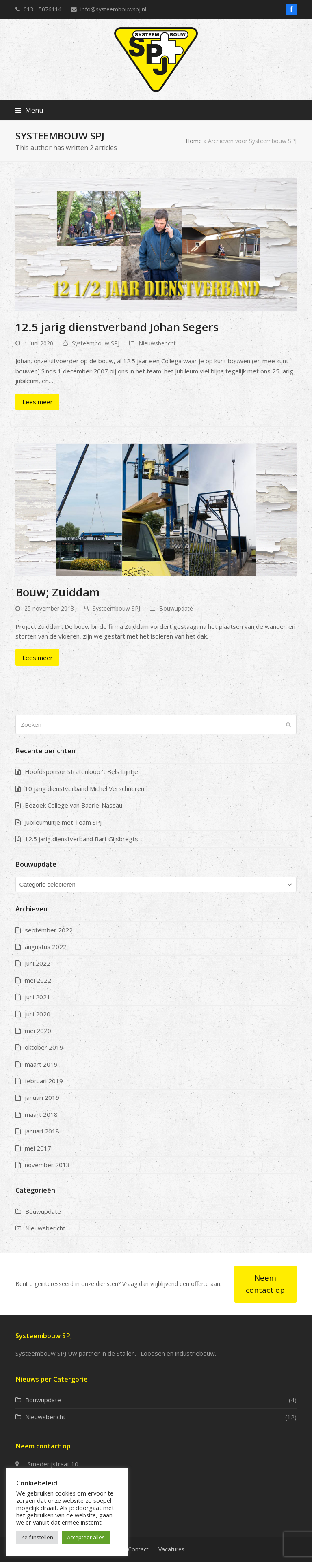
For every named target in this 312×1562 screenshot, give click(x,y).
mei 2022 (38, 980)
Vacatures (171, 1549)
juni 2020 (37, 1014)
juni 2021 (37, 997)
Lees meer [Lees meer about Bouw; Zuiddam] (37, 658)
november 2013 (47, 1165)
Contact (138, 1549)
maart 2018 (41, 1114)
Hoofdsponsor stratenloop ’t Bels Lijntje (81, 771)
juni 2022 (37, 963)
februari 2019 (44, 1081)
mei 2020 (38, 1030)
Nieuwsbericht (157, 343)
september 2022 (49, 930)
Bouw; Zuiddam (57, 592)
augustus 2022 (46, 947)
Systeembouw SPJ (95, 343)
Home (194, 141)
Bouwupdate (176, 608)
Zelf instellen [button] (37, 1537)
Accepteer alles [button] (86, 1537)
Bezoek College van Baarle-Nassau (73, 805)
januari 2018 (42, 1131)
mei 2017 (38, 1148)
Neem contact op (265, 1284)
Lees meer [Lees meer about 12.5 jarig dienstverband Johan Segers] (37, 402)
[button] (29, 110)
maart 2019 (41, 1064)
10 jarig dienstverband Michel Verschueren (84, 788)
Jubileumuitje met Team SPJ (63, 822)
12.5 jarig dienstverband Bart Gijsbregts (81, 839)
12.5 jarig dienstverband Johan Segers (117, 326)
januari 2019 (42, 1097)
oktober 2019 (44, 1047)
